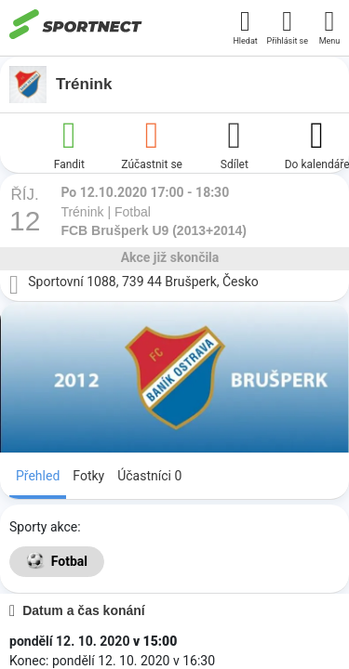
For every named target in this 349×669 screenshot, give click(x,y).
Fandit (68, 143)
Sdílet (234, 143)
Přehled (38, 475)
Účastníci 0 (149, 475)
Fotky (88, 475)
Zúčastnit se (151, 143)
